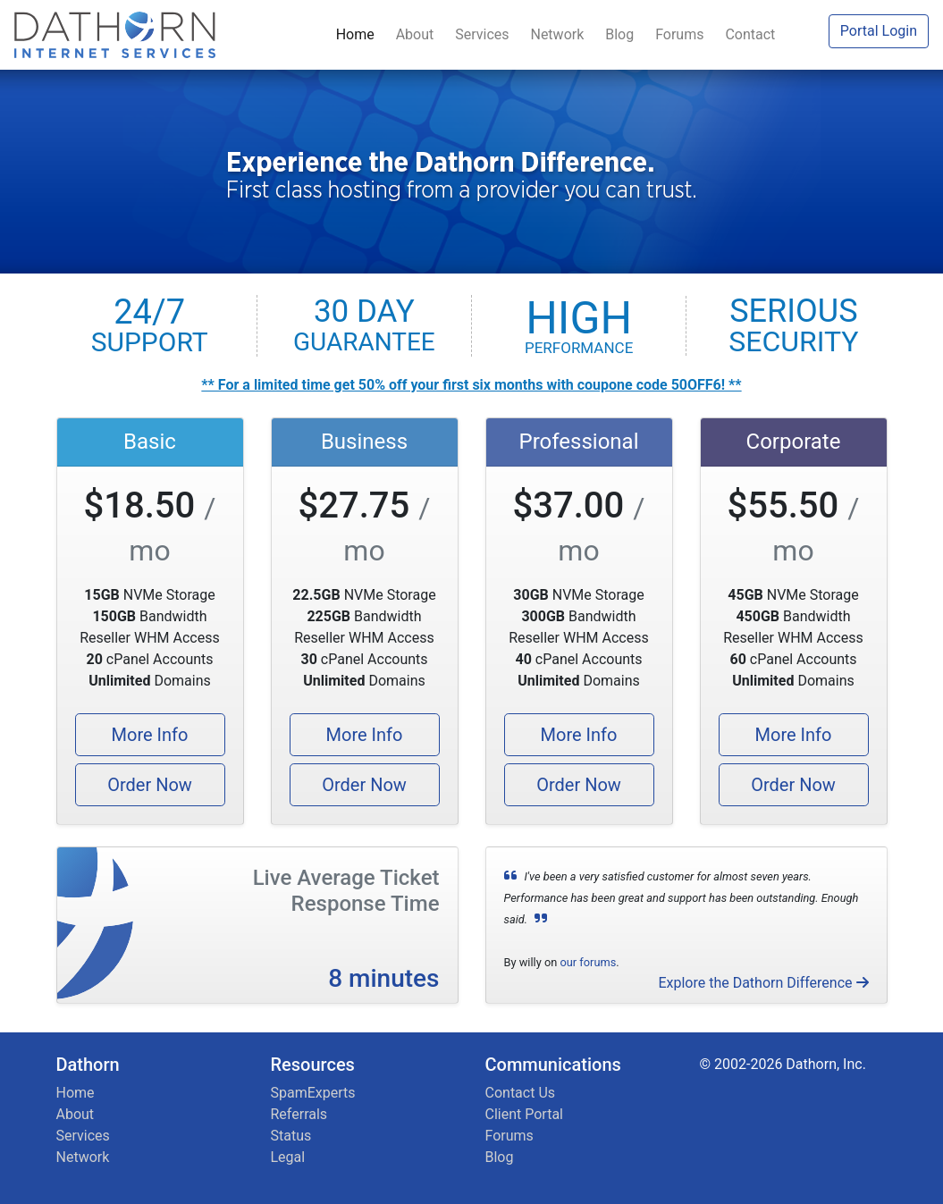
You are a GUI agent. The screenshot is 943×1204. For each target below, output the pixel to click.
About (419, 34)
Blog (623, 34)
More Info (150, 734)
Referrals (299, 1114)
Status (291, 1135)
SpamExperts (313, 1092)
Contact (750, 34)
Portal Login (878, 30)
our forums (588, 962)
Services (485, 34)
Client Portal (524, 1114)
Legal (288, 1157)
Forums (683, 34)
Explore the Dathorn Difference (763, 982)
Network (560, 34)
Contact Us (520, 1092)
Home (359, 34)
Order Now (149, 785)
